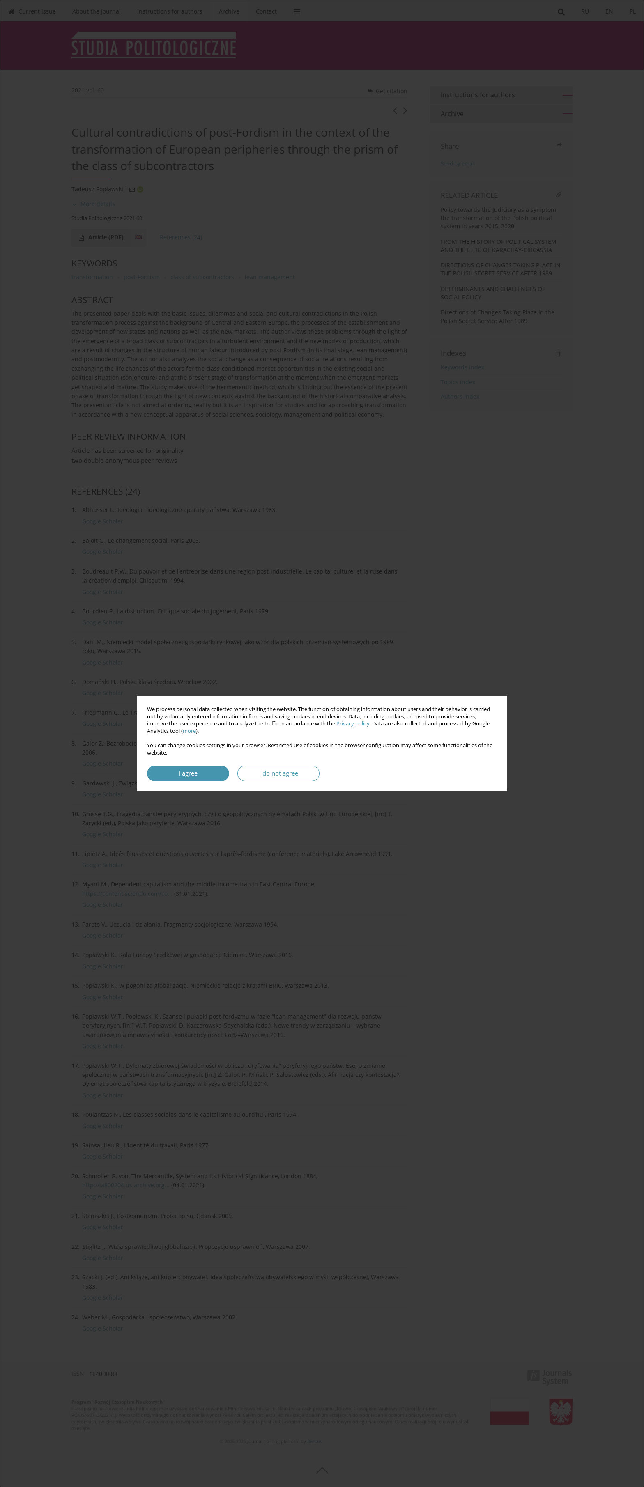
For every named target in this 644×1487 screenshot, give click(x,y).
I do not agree (278, 773)
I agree (188, 773)
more (189, 730)
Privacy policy (353, 723)
